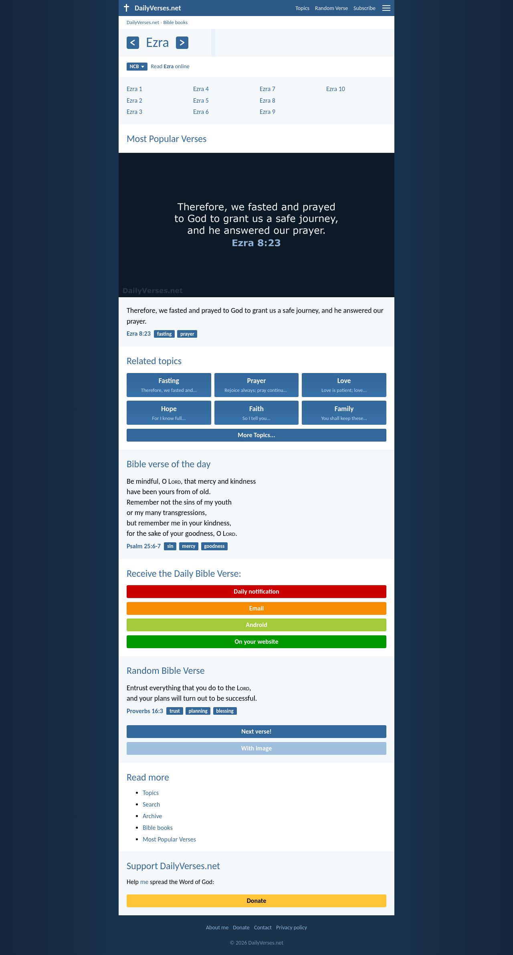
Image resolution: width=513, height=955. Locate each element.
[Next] (182, 42)
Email (256, 608)
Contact (263, 927)
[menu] (386, 11)
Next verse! (256, 731)
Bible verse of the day (168, 464)
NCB (137, 66)
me (144, 882)
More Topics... (256, 435)
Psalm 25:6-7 (144, 546)
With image (256, 748)
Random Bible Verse (166, 670)
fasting (164, 334)
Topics (302, 8)
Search (151, 804)
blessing (224, 711)
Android (256, 625)
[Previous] (133, 42)
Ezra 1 (134, 89)
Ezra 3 (134, 112)
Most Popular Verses (166, 138)
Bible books (175, 22)
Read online (170, 66)
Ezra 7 (267, 89)
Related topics (154, 361)
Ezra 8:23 (139, 333)
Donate (256, 900)
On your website (257, 641)
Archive (152, 816)
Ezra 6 (201, 112)
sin (170, 546)
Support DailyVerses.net (173, 866)
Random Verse (331, 8)
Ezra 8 (267, 100)
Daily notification (256, 591)
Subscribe (364, 8)
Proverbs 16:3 (145, 711)
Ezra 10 (335, 89)
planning (198, 711)
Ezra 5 (201, 100)
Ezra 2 (134, 100)
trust (175, 711)
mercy (188, 546)
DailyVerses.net (143, 22)
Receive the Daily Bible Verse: (184, 573)
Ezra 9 (267, 112)
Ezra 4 (201, 89)
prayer (187, 334)
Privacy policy (291, 927)
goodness (214, 546)
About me (217, 927)
